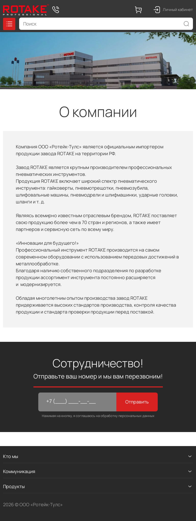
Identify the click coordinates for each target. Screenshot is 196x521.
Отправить (137, 402)
